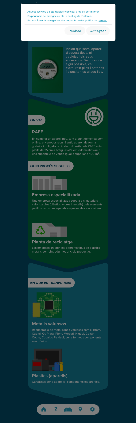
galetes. (102, 20)
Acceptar (98, 30)
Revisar (74, 30)
